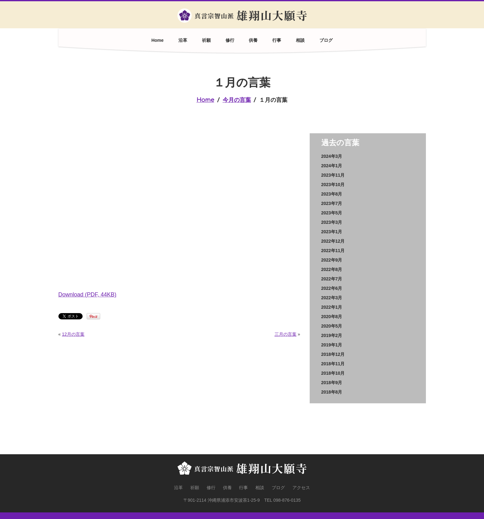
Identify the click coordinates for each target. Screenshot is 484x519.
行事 (276, 40)
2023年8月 (331, 193)
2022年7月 (331, 278)
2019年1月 (331, 344)
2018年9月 (331, 382)
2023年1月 (331, 231)
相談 (300, 40)
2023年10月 (333, 184)
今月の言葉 (237, 100)
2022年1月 (331, 307)
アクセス (301, 487)
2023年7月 (331, 203)
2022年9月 (331, 259)
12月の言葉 (73, 334)
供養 (253, 40)
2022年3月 (331, 297)
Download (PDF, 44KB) (87, 294)
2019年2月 (331, 335)
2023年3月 (331, 222)
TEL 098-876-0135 (282, 500)
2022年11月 (333, 250)
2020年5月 (331, 326)
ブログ (326, 40)
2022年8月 (331, 269)
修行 (230, 40)
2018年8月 (331, 392)
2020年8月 (331, 316)
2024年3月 (331, 156)
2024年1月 (331, 165)
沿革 (182, 40)
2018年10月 (333, 373)
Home (157, 40)
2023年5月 (331, 212)
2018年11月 (333, 363)
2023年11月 (333, 175)
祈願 (206, 40)
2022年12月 (333, 241)
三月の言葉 (285, 334)
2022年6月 (331, 288)
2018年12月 (333, 354)
